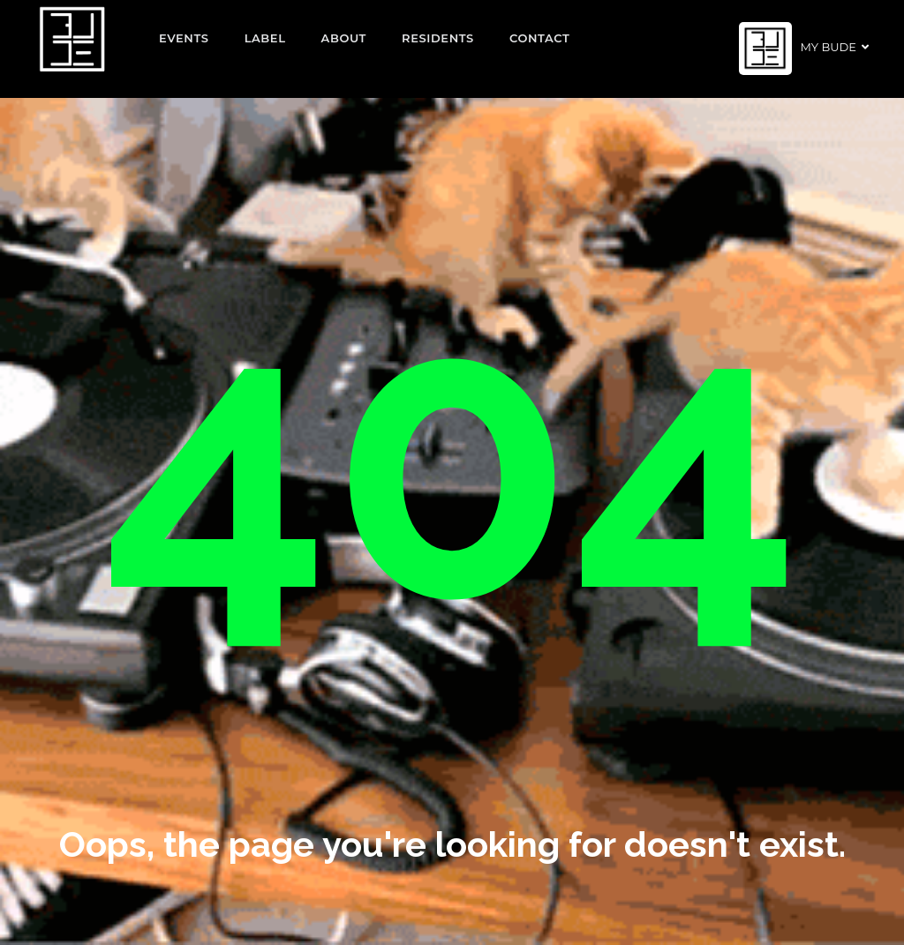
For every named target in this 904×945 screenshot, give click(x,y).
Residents (438, 38)
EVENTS (184, 38)
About (344, 38)
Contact (539, 38)
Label (265, 38)
